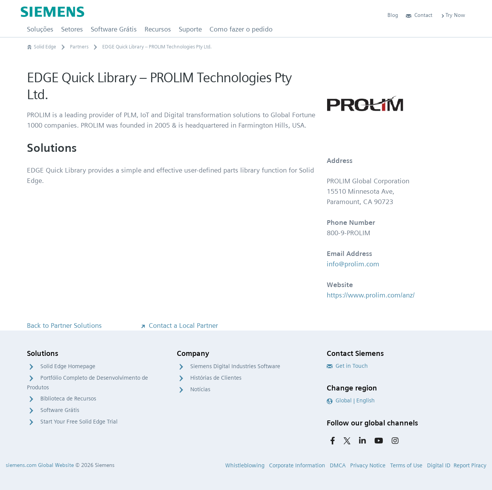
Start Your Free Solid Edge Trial (79, 421)
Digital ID (438, 465)
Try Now (452, 15)
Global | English (351, 400)
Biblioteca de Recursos (68, 398)
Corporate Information (297, 465)
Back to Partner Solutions (64, 325)
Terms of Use (406, 465)
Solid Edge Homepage (67, 366)
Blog (392, 15)
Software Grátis (59, 410)
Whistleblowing (244, 465)
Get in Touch (347, 365)
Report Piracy (470, 465)
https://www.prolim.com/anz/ (371, 295)
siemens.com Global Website (40, 465)
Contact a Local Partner (179, 325)
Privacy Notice (368, 465)
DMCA (338, 465)
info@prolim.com (353, 264)
